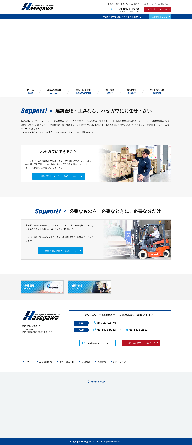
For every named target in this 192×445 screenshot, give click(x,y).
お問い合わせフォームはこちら (141, 343)
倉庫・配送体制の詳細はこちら (60, 250)
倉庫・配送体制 (67, 361)
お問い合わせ (119, 361)
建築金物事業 (45, 361)
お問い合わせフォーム (157, 9)
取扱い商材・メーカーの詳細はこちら (58, 176)
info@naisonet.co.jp (97, 343)
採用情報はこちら (159, 17)
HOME (29, 361)
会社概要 (86, 361)
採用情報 (102, 361)
